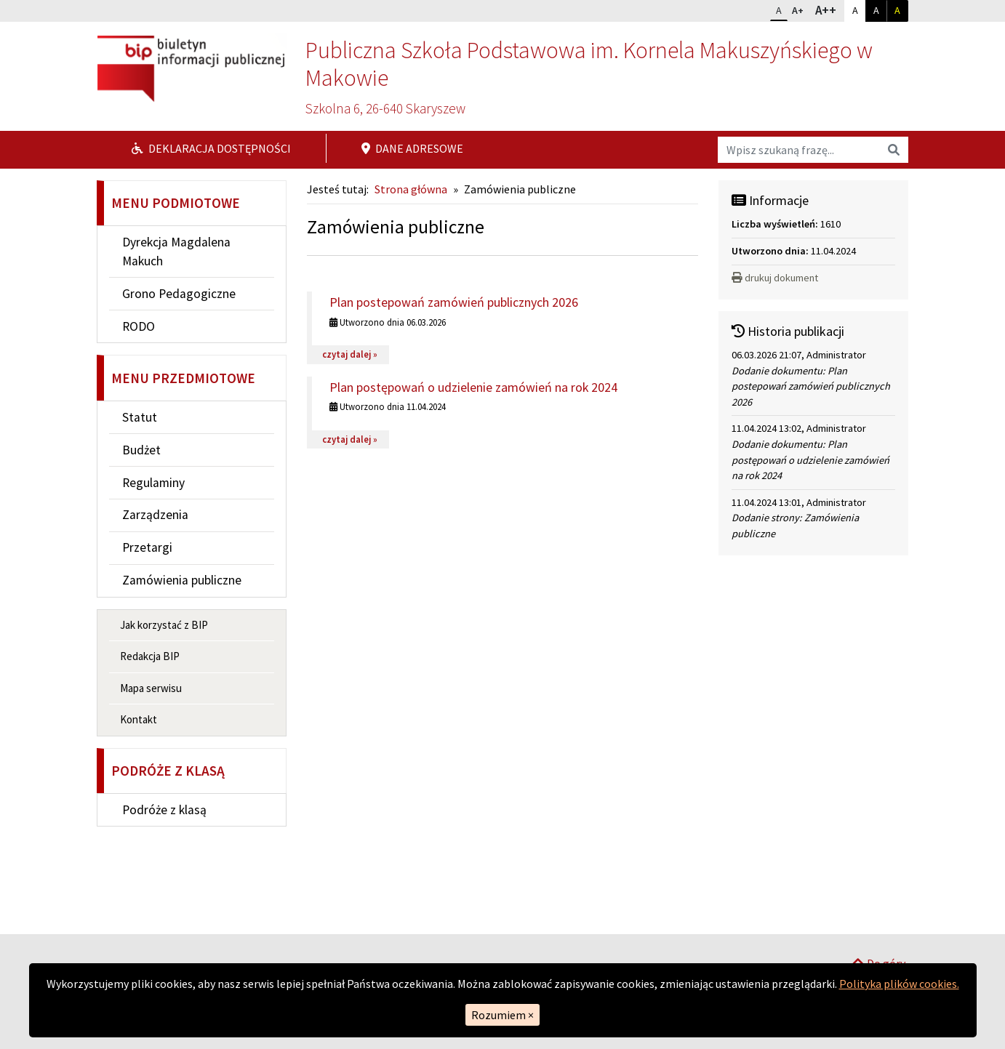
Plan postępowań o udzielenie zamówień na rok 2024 (473, 387)
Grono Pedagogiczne (179, 294)
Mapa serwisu (151, 688)
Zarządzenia (155, 515)
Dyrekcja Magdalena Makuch (176, 251)
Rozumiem (502, 1015)
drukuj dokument (775, 277)
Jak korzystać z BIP (164, 625)
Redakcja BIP (150, 656)
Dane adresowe (412, 148)
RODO (138, 326)
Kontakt (138, 719)
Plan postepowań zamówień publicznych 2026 (453, 302)
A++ (829, 9)
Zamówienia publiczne (181, 580)
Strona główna (411, 189)
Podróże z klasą (164, 810)
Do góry (878, 915)
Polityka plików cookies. (899, 983)
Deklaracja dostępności (211, 148)
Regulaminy (153, 483)
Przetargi (147, 547)
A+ (800, 9)
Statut (139, 417)
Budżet (141, 450)
